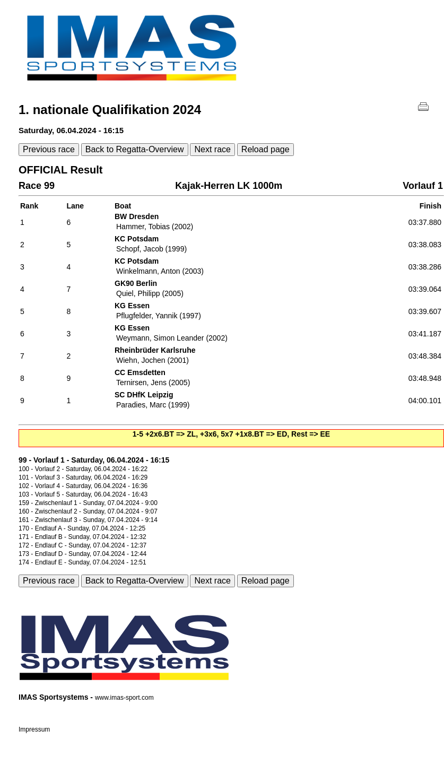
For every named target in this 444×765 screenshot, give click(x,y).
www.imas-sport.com (124, 697)
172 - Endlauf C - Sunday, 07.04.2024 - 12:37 (82, 545)
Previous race (49, 149)
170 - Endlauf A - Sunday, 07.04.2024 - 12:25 (82, 528)
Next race (212, 149)
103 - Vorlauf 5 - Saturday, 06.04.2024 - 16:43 (83, 494)
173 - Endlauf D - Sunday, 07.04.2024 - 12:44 (82, 554)
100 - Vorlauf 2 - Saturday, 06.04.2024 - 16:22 (83, 469)
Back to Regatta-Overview (134, 149)
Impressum (34, 729)
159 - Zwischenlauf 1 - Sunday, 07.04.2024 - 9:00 (88, 503)
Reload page (265, 149)
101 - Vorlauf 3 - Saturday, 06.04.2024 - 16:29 (83, 477)
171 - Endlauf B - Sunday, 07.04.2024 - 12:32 (82, 537)
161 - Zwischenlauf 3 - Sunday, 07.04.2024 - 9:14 (88, 520)
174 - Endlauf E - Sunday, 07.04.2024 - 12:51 (82, 562)
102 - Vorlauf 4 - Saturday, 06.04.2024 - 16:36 (83, 486)
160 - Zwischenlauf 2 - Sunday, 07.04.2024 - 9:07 (88, 511)
